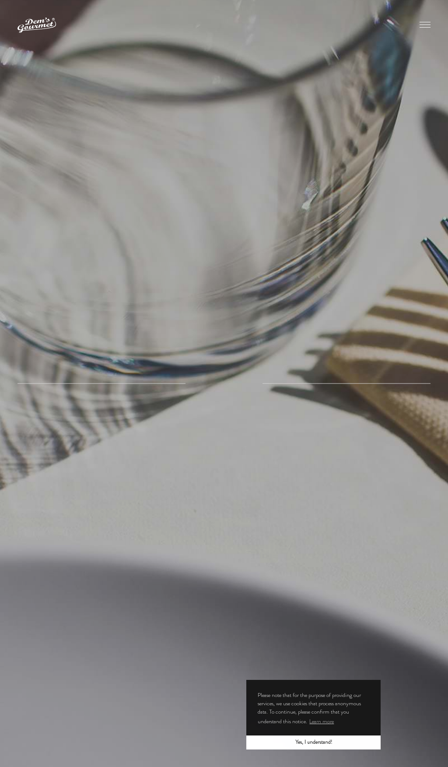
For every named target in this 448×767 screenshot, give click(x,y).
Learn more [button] (321, 721)
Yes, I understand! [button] (313, 742)
